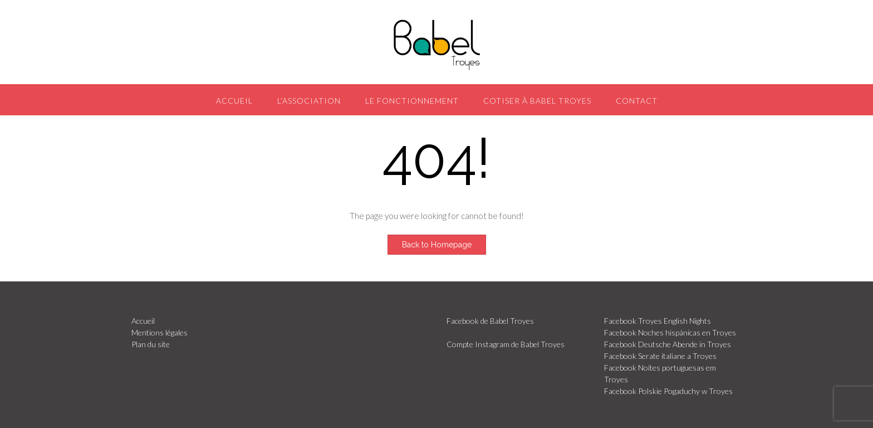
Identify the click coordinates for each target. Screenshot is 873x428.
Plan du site (150, 344)
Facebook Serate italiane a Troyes (660, 356)
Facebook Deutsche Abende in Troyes (667, 344)
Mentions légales (159, 332)
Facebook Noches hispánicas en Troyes (670, 332)
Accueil (234, 100)
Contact (637, 100)
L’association (309, 100)
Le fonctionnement (412, 100)
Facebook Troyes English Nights (657, 320)
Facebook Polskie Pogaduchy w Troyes (668, 391)
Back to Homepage (437, 244)
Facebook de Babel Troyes (490, 320)
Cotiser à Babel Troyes (537, 100)
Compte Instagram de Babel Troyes (506, 344)
